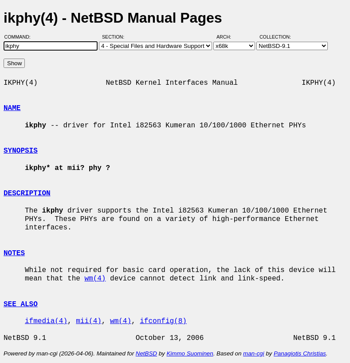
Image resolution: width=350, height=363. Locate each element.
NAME (12, 108)
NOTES (14, 253)
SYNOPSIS (21, 151)
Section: (115, 36)
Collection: (275, 36)
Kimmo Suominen (189, 353)
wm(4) (95, 279)
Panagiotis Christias (300, 353)
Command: (20, 36)
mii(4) (89, 321)
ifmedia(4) (46, 321)
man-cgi (253, 353)
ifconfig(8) (163, 321)
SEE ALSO (21, 304)
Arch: (227, 36)
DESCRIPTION (27, 193)
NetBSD (146, 353)
